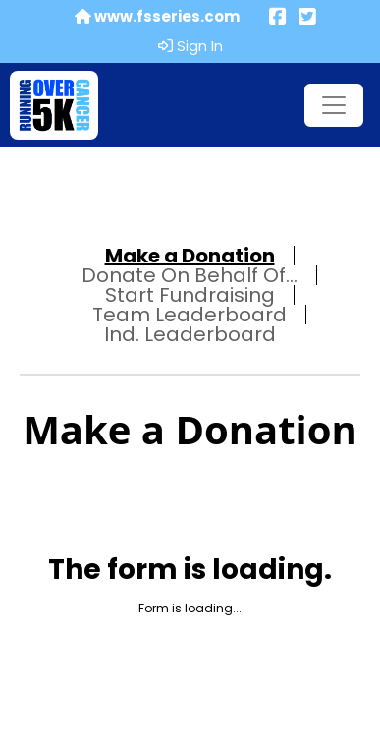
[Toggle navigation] (333, 105)
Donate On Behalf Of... (189, 275)
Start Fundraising (190, 295)
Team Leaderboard (189, 314)
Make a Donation (190, 255)
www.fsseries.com (157, 17)
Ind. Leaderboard (190, 334)
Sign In (190, 46)
